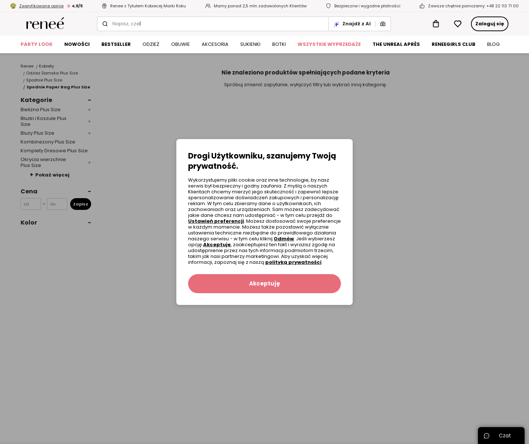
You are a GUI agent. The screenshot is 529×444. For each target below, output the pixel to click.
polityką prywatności (293, 262)
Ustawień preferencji (216, 221)
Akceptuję (217, 244)
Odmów (284, 238)
